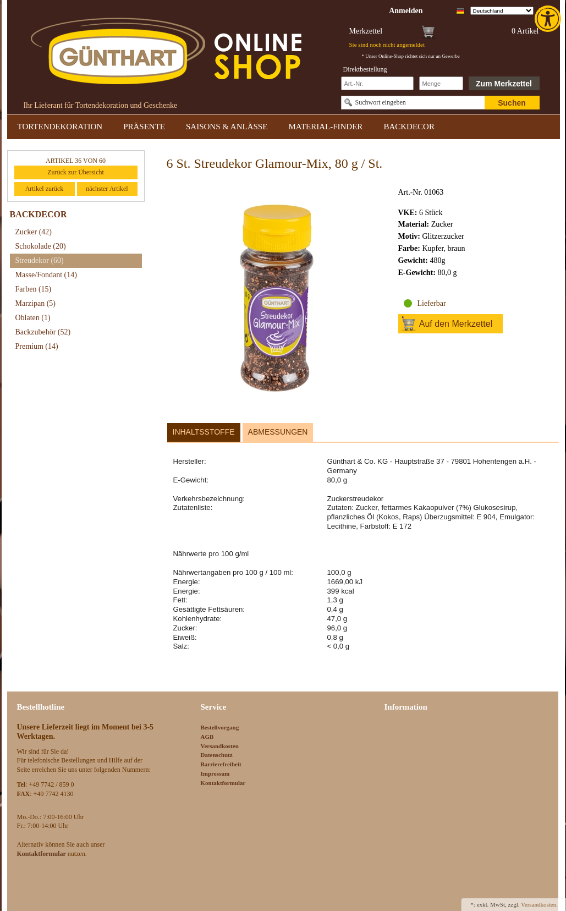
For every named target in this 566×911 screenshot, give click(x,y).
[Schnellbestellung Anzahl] (441, 83)
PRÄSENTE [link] (144, 126)
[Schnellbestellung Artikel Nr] (377, 83)
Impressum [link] (215, 773)
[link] (549, 18)
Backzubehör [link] (43, 332)
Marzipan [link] (35, 303)
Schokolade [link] (40, 246)
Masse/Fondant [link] (46, 275)
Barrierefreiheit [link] (221, 764)
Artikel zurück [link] (44, 189)
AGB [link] (207, 736)
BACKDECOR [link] (409, 126)
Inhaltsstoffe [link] (204, 431)
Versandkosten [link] (220, 746)
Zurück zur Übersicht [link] (75, 172)
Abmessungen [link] (278, 431)
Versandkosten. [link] (539, 904)
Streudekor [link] (39, 260)
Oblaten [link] (33, 318)
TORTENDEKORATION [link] (60, 126)
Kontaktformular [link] (223, 783)
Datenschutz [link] (217, 754)
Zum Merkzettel (504, 83)
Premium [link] (36, 346)
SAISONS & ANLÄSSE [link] (226, 126)
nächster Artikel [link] (107, 189)
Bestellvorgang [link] (220, 727)
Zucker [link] (33, 232)
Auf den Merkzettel (455, 323)
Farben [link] (33, 289)
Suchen (512, 102)
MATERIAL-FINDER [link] (325, 126)
